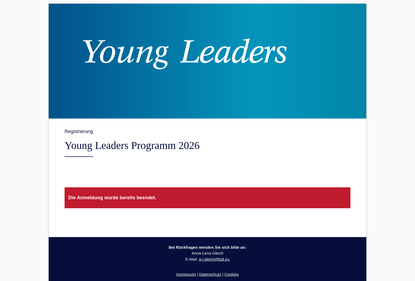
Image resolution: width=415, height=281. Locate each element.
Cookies (231, 274)
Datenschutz (210, 274)
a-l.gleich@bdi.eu (214, 259)
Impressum (186, 274)
